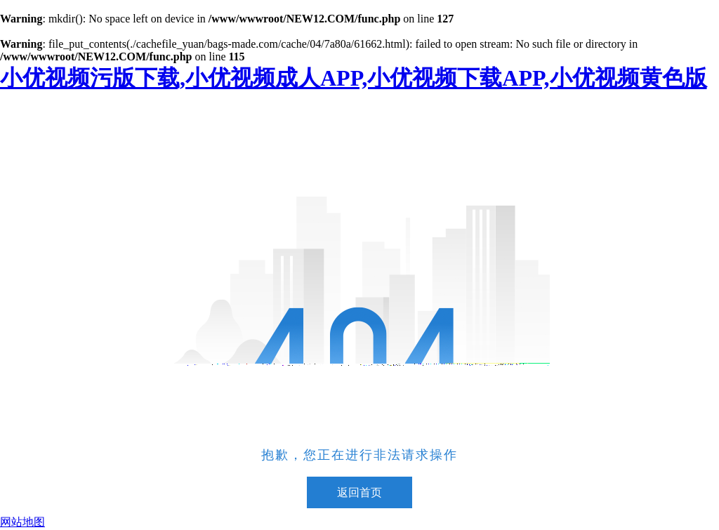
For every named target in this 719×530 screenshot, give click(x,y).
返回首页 (359, 492)
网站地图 (22, 522)
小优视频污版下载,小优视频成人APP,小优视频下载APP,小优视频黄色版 (353, 78)
